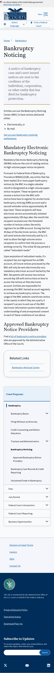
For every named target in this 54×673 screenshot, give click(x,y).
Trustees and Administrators (25, 441)
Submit (45, 652)
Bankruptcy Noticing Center (26, 367)
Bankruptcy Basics (20, 413)
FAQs (12, 558)
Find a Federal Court (38, 24)
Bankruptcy (14, 405)
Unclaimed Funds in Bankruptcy (26, 480)
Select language (14, 24)
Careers (13, 552)
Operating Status (12, 616)
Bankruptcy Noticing (21, 449)
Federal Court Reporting (20, 513)
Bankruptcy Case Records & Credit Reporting (27, 471)
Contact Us (15, 565)
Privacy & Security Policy (16, 609)
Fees (10, 488)
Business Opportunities (20, 521)
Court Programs (14, 394)
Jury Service (14, 497)
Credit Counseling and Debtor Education (25, 431)
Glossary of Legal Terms (21, 545)
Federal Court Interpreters (21, 505)
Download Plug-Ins (13, 623)
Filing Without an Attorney (24, 421)
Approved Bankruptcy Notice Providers (27, 459)
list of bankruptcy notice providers (28, 336)
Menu (40, 14)
